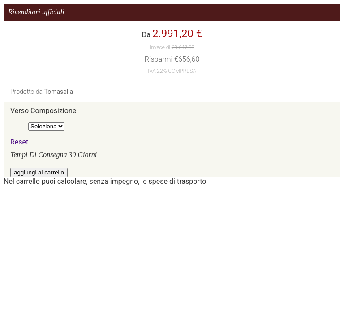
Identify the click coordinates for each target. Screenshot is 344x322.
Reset (19, 142)
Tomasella (58, 91)
